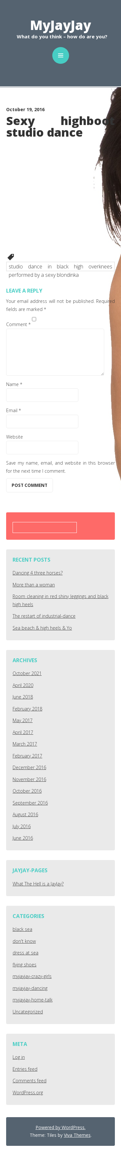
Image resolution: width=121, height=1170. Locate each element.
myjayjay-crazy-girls (32, 976)
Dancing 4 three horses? (38, 573)
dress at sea (25, 953)
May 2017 (23, 720)
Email (13, 410)
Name (14, 384)
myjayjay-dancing (30, 988)
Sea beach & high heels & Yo (42, 628)
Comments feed (29, 1081)
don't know (24, 941)
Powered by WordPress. (60, 1127)
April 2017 (23, 732)
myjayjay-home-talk (33, 1000)
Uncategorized (28, 1012)
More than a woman (34, 585)
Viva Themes (77, 1135)
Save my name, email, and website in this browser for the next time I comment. (60, 467)
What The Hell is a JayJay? (38, 884)
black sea (22, 929)
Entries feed (25, 1069)
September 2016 (30, 803)
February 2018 (27, 709)
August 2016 (25, 814)
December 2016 (29, 767)
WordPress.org (28, 1092)
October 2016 (27, 791)
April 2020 (23, 685)
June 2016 (23, 838)
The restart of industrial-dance (44, 616)
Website (14, 437)
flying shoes (24, 965)
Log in (19, 1057)
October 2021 (27, 673)
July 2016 (22, 826)
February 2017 (27, 756)
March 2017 (25, 744)
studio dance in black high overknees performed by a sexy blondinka (61, 267)
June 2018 (23, 697)
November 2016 (29, 779)
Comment (18, 324)
